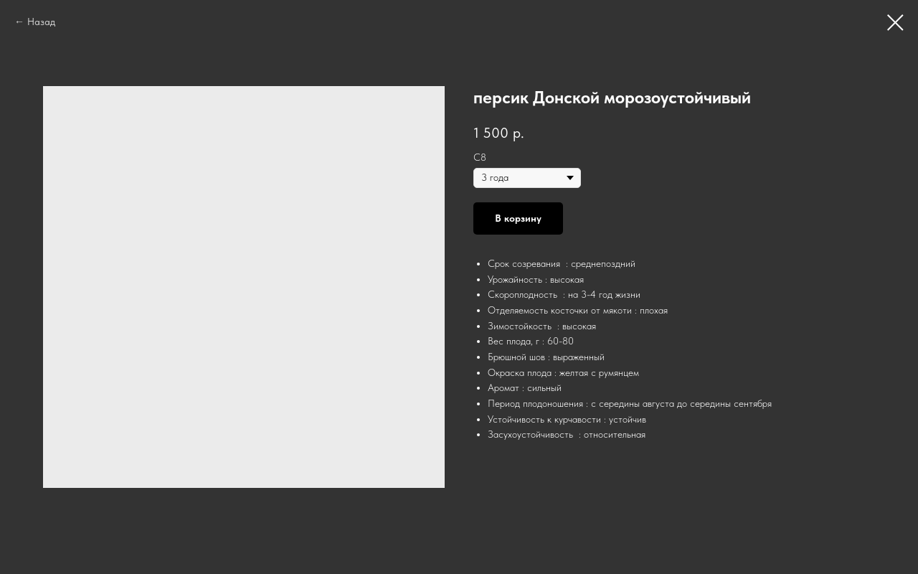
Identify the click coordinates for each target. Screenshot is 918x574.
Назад (41, 21)
